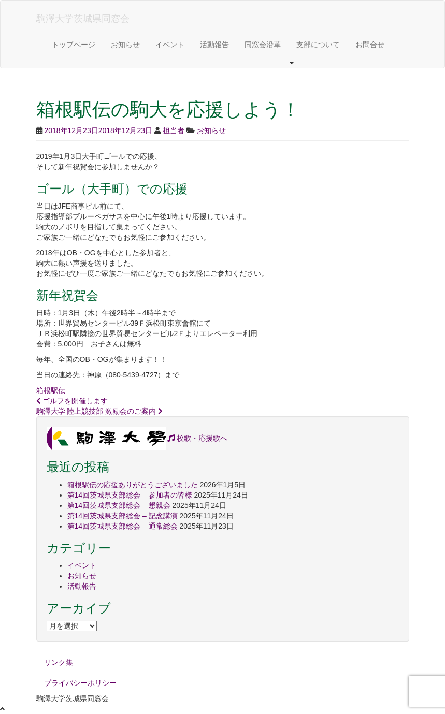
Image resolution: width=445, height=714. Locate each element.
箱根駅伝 (50, 390)
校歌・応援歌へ (197, 438)
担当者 (173, 130)
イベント (169, 44)
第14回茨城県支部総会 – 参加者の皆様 (129, 495)
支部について (318, 44)
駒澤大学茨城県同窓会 (83, 18)
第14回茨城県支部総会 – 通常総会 (122, 526)
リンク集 (58, 662)
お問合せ (369, 44)
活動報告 (214, 44)
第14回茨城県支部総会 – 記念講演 (122, 516)
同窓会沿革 (263, 44)
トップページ (73, 44)
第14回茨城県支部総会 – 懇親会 (118, 505)
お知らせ (125, 44)
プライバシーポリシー (80, 683)
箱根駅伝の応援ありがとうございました (132, 484)
